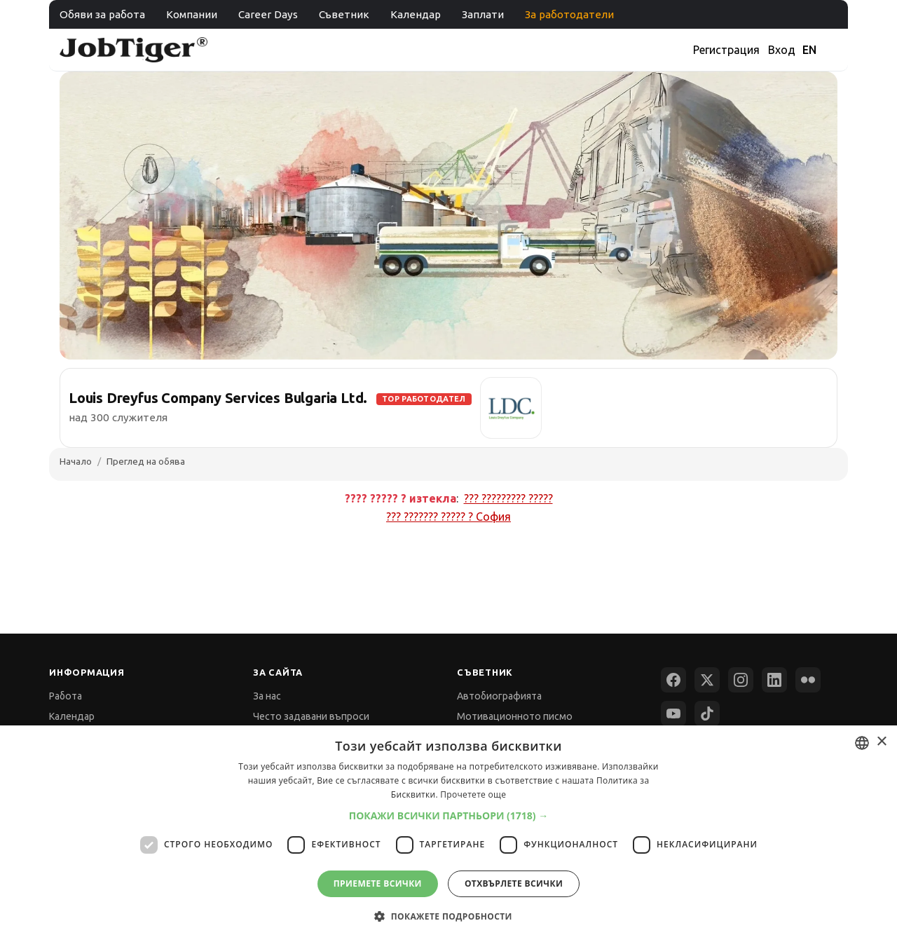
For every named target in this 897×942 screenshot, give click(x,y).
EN (809, 49)
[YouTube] (673, 713)
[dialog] (448, 833)
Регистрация (726, 49)
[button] (449, 815)
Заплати (483, 14)
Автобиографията (499, 696)
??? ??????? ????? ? (448, 516)
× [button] (881, 742)
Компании (191, 14)
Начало (76, 461)
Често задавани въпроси (311, 716)
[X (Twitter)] (707, 679)
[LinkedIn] (774, 679)
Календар (415, 14)
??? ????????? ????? (508, 498)
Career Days (268, 14)
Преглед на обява (146, 461)
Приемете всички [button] (378, 883)
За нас (267, 696)
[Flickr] (808, 679)
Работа (65, 696)
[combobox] (862, 743)
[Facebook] (673, 679)
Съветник (344, 14)
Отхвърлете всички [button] (514, 883)
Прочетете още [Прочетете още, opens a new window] (473, 794)
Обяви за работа (102, 14)
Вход (781, 49)
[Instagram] (740, 679)
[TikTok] (707, 713)
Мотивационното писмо (515, 716)
